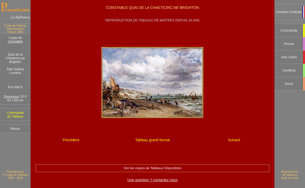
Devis (289, 84)
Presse (289, 44)
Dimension (11, 96)
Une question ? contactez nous (152, 180)
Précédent (70, 140)
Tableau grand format (152, 140)
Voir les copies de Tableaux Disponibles (152, 168)
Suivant (234, 140)
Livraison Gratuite (289, 12)
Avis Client (289, 57)
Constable (15, 41)
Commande (288, 30)
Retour (15, 129)
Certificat (289, 70)
